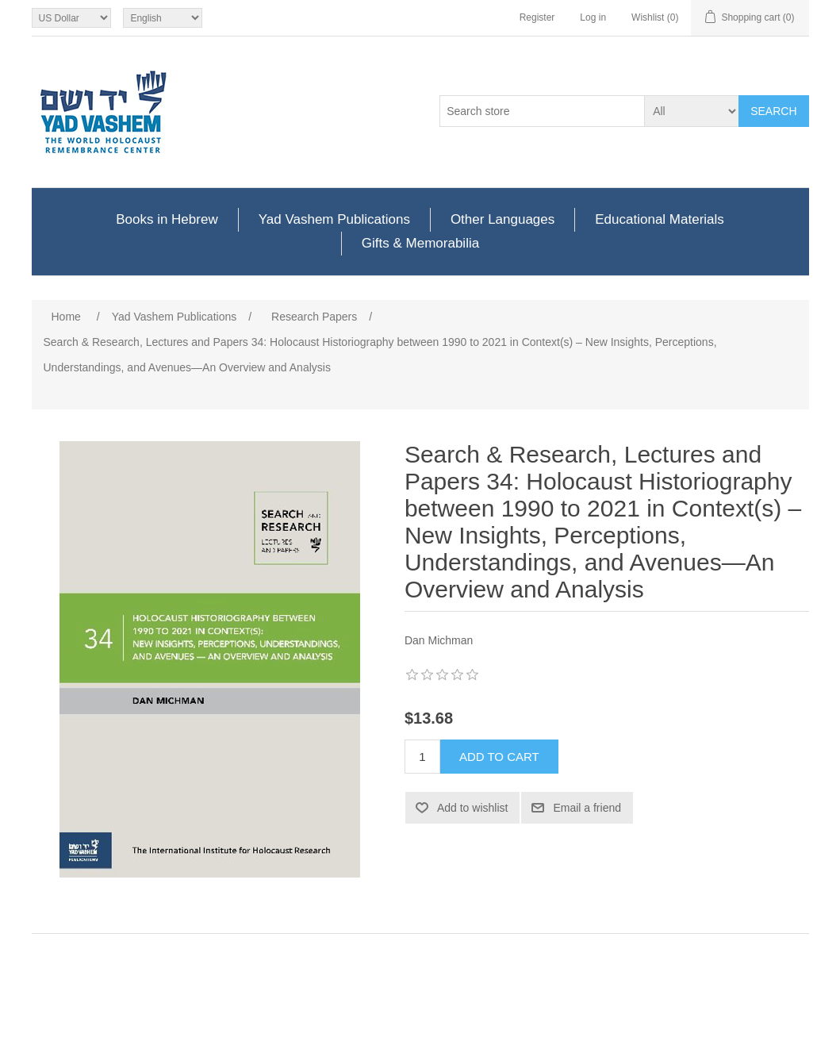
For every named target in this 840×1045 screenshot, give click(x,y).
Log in (593, 17)
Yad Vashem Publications (334, 219)
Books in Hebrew (167, 219)
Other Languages (502, 219)
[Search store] (542, 111)
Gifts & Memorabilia (420, 243)
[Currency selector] (71, 18)
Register (537, 17)
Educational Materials (659, 219)
